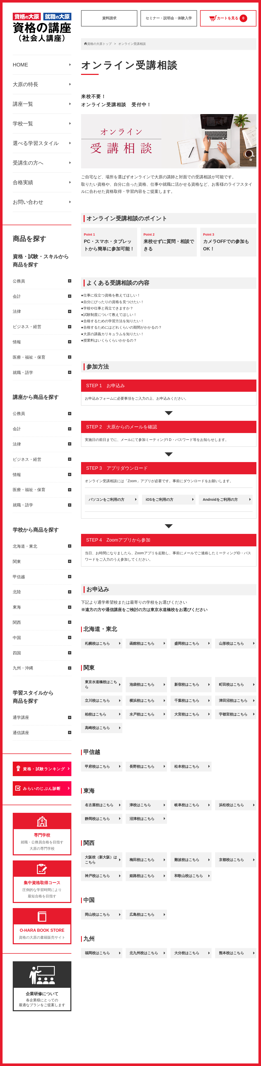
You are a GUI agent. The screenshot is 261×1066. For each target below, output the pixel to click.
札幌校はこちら (97, 643)
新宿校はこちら (186, 684)
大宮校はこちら (186, 714)
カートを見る (228, 18)
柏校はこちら (95, 714)
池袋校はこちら (141, 684)
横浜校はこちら (141, 700)
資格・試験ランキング (44, 769)
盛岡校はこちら (186, 643)
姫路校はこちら (141, 876)
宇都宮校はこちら (233, 714)
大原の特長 (25, 84)
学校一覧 (23, 123)
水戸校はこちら (141, 714)
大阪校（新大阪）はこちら (101, 859)
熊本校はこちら (231, 953)
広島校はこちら (141, 914)
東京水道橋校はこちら (101, 684)
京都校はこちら (231, 860)
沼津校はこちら (141, 819)
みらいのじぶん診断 (42, 788)
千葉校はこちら (186, 700)
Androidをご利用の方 (220, 499)
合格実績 (23, 182)
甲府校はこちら (97, 766)
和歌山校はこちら (188, 876)
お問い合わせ (28, 202)
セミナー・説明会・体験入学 (169, 18)
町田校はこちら (231, 684)
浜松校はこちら (231, 805)
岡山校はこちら (97, 914)
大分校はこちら (186, 953)
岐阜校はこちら (186, 805)
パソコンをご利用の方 (106, 499)
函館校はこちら (141, 643)
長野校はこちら (141, 766)
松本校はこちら (186, 766)
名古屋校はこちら (99, 805)
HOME (20, 65)
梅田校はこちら (141, 860)
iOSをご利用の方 (159, 499)
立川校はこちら (97, 700)
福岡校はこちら (97, 953)
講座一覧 (23, 104)
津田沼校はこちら (233, 700)
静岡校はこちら (97, 819)
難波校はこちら (186, 860)
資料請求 (109, 18)
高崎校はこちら (97, 728)
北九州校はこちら (143, 953)
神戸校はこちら (97, 876)
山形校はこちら (231, 643)
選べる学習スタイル (36, 143)
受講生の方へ (28, 163)
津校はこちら (140, 805)
